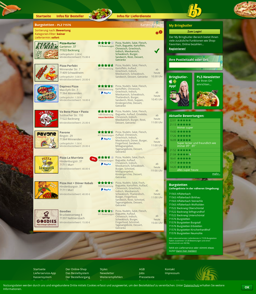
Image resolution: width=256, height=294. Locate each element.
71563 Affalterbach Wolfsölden (186, 204)
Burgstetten (178, 185)
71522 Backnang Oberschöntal (186, 208)
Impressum (172, 273)
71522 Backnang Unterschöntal (186, 215)
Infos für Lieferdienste (134, 16)
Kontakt (170, 269)
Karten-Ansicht (151, 25)
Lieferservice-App (44, 273)
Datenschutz (191, 285)
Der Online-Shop (76, 269)
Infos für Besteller (70, 16)
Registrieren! (177, 49)
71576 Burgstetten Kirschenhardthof (189, 229)
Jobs (141, 273)
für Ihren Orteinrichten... (208, 90)
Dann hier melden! (186, 250)
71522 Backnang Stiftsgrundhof (187, 211)
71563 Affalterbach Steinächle (186, 201)
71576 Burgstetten (179, 218)
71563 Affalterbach (180, 193)
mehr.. (216, 174)
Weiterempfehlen (111, 277)
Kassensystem (42, 277)
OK (247, 287)
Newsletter (107, 273)
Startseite (43, 16)
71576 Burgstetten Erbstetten (185, 226)
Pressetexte (146, 277)
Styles (103, 269)
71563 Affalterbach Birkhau (184, 197)
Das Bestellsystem (77, 273)
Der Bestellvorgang (78, 277)
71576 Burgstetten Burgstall (185, 222)
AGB (142, 269)
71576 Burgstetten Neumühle (185, 233)
